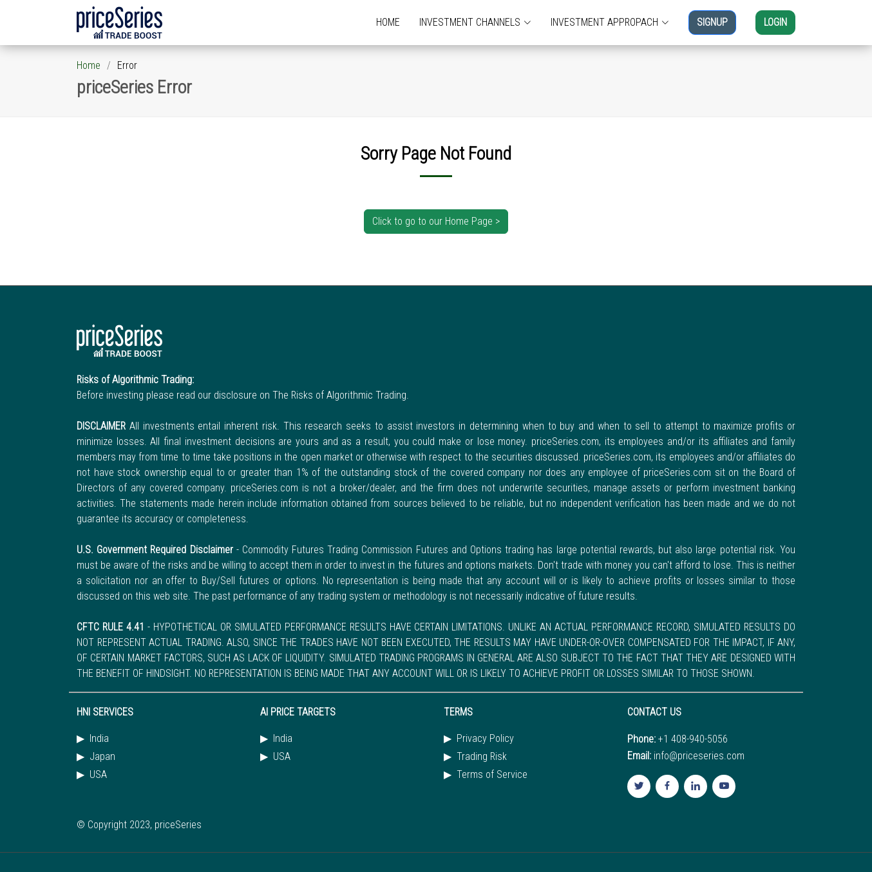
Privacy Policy (485, 739)
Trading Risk (482, 757)
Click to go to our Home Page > (436, 221)
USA (98, 775)
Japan (102, 757)
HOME (388, 22)
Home (88, 65)
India (99, 739)
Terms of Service (492, 775)
